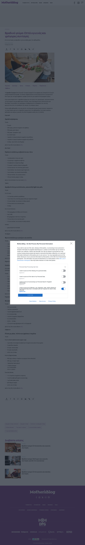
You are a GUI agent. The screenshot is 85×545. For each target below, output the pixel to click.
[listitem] (42, 267)
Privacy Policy (52, 301)
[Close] (71, 244)
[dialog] (42, 272)
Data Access (42, 301)
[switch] (63, 271)
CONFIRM (30, 295)
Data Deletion (33, 301)
